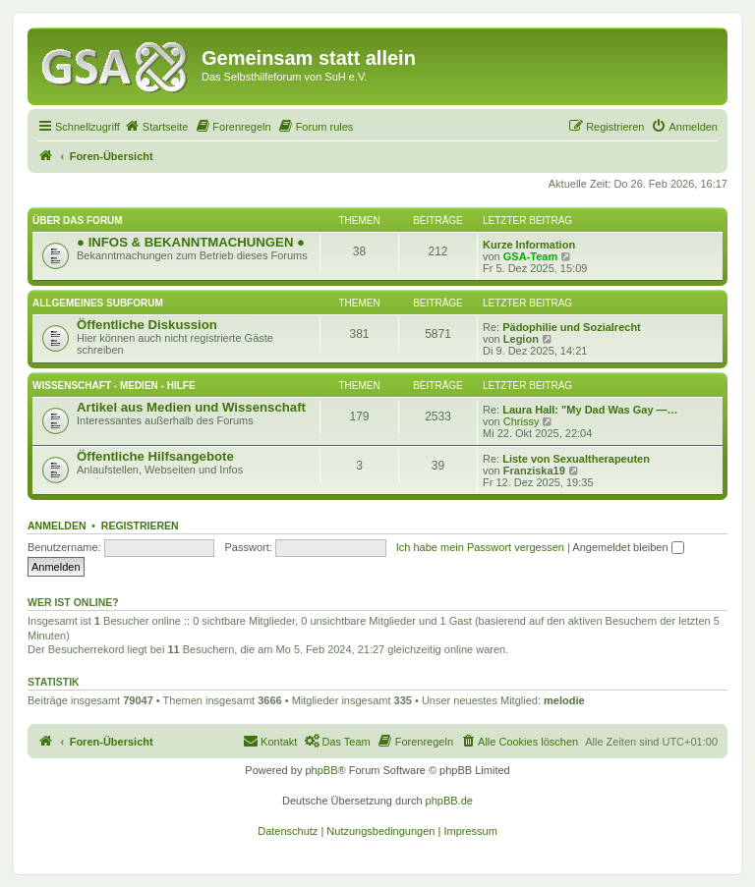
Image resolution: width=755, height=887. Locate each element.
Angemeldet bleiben (627, 547)
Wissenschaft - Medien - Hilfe (114, 385)
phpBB (321, 770)
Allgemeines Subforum (97, 303)
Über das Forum (77, 220)
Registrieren (140, 525)
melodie (564, 700)
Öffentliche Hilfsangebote (155, 456)
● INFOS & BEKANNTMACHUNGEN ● (191, 242)
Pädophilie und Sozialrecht (571, 327)
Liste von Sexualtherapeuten (576, 459)
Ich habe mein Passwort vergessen (480, 547)
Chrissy (521, 421)
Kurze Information (529, 244)
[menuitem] (156, 127)
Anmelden (57, 525)
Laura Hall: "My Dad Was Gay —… (589, 410)
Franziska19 (534, 470)
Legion (521, 339)
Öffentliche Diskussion (147, 324)
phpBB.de (449, 800)
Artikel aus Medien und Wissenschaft (191, 407)
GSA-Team (530, 256)
